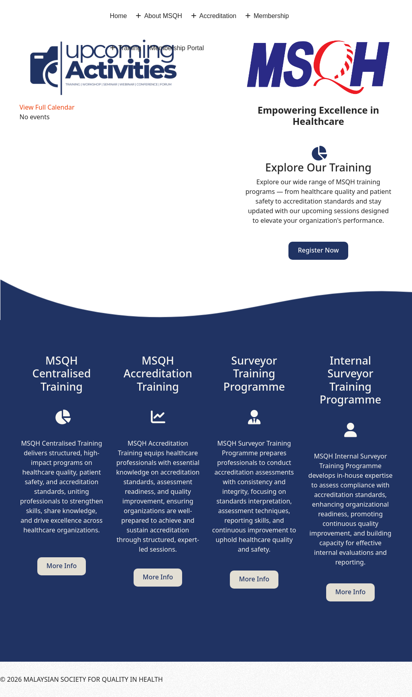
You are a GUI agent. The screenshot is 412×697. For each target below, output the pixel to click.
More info (62, 565)
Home (118, 15)
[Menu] (402, 32)
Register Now (318, 250)
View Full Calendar (47, 107)
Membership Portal (177, 48)
